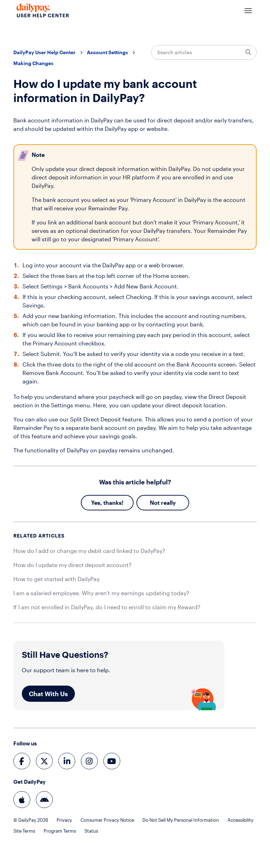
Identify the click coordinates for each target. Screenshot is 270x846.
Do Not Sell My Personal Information (180, 820)
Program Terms (60, 831)
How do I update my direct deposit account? (72, 564)
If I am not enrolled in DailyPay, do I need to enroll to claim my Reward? (106, 607)
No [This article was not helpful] (154, 502)
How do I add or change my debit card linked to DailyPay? (89, 550)
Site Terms (24, 831)
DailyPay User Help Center (44, 52)
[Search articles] (204, 52)
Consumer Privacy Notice (107, 820)
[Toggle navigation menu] (248, 11)
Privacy (64, 820)
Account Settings (107, 52)
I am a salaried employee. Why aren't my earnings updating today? (101, 593)
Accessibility (240, 820)
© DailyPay (30, 820)
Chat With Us (48, 694)
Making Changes (33, 63)
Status (91, 831)
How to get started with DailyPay (56, 578)
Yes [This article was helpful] (95, 502)
